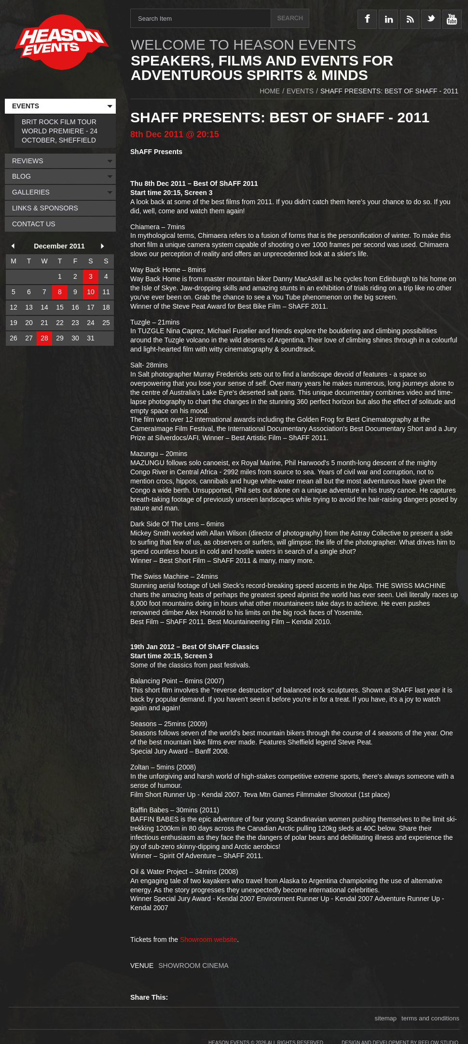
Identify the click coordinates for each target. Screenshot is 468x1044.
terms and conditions (430, 1018)
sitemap (386, 1018)
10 (91, 292)
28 (44, 338)
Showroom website (208, 939)
